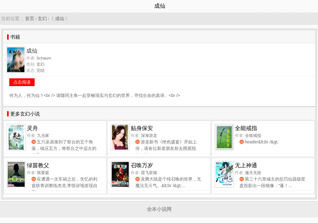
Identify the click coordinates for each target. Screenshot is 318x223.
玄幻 (42, 18)
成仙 (59, 18)
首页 (29, 18)
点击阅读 (22, 82)
